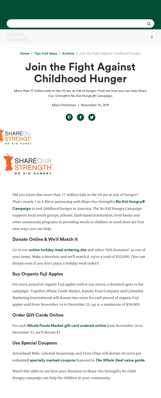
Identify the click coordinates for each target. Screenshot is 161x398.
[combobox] (73, 23)
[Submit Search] (149, 23)
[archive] (68, 53)
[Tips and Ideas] (45, 53)
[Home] (24, 53)
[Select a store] (80, 37)
